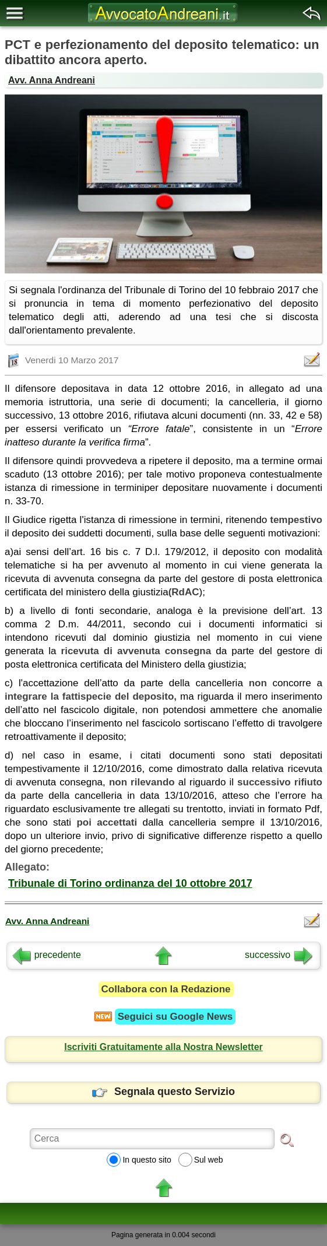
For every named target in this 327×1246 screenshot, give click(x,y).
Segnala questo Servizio (163, 1091)
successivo (278, 955)
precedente (46, 955)
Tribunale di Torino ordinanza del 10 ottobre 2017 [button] (130, 883)
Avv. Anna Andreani (51, 80)
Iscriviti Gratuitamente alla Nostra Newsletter (163, 1047)
